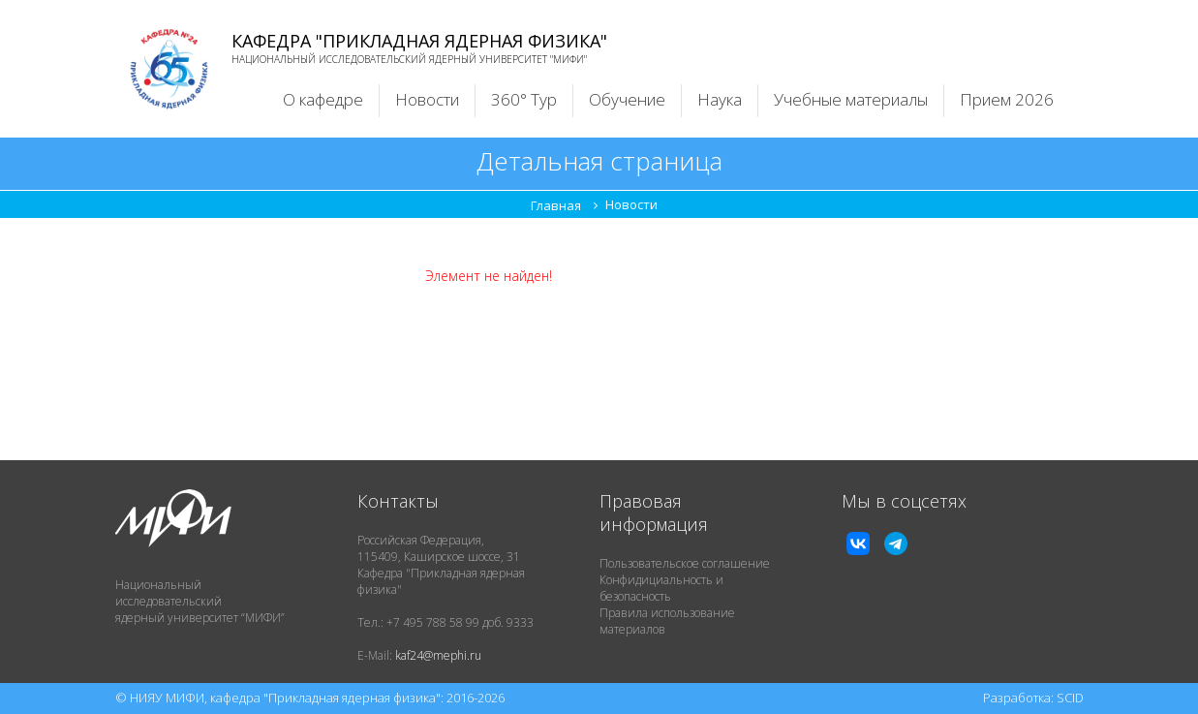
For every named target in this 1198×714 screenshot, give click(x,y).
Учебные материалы (851, 99)
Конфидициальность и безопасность (661, 588)
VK (858, 543)
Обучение (627, 99)
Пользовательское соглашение (684, 563)
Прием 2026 (1007, 99)
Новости (427, 99)
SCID (1070, 697)
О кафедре (323, 99)
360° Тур (524, 99)
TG (895, 543)
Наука (719, 99)
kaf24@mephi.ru (438, 655)
